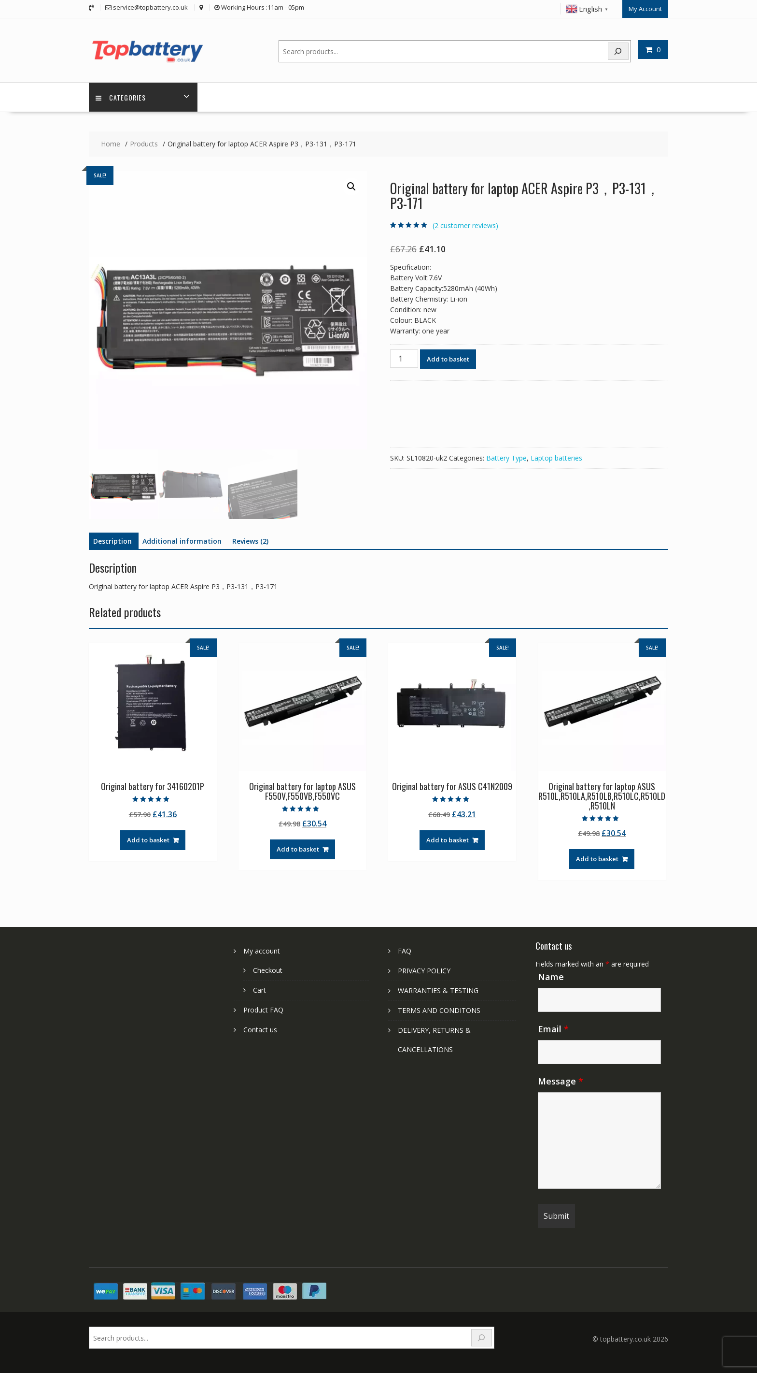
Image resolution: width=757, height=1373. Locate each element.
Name (551, 976)
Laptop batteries (556, 457)
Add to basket (448, 358)
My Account (645, 8)
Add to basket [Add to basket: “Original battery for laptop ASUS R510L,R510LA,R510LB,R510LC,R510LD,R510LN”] (597, 858)
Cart (259, 989)
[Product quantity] (404, 358)
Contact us (260, 1029)
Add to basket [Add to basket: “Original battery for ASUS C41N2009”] (447, 839)
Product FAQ (263, 1009)
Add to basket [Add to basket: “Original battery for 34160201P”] (148, 839)
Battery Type (506, 457)
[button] (351, 186)
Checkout (267, 969)
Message (560, 1080)
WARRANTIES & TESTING (438, 990)
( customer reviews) (465, 225)
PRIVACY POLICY (424, 970)
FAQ (404, 950)
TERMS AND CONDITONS (439, 1009)
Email (553, 1028)
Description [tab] (112, 541)
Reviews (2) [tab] (250, 541)
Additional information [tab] (182, 541)
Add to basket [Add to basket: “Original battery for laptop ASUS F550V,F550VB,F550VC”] (298, 849)
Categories (121, 97)
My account (261, 950)
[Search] (618, 50)
